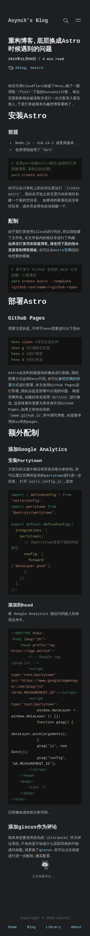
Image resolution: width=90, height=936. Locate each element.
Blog (31, 927)
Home (12, 927)
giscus (45, 850)
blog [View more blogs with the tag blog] (22, 68)
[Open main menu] (78, 20)
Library (53, 927)
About (76, 927)
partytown (53, 476)
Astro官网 (63, 250)
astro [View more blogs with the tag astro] (37, 68)
